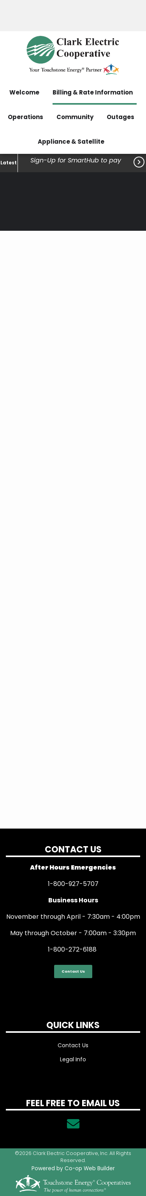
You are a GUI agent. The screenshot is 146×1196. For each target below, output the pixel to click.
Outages (120, 117)
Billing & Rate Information (93, 92)
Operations (25, 117)
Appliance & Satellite (71, 141)
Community (74, 117)
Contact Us (73, 971)
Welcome (24, 92)
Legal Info (73, 1059)
